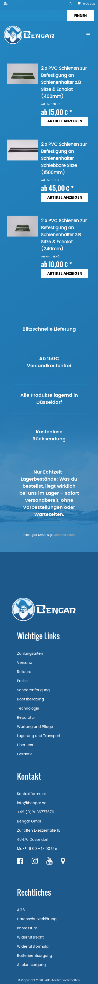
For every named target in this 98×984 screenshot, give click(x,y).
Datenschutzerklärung (36, 919)
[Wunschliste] (70, 4)
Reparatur (26, 718)
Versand (24, 663)
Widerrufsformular (33, 946)
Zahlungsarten (30, 654)
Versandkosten (64, 535)
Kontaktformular (31, 794)
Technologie (28, 708)
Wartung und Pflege (35, 727)
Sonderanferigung (33, 690)
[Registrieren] (6, 4)
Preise (22, 681)
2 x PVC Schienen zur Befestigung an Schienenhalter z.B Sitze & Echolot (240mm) (64, 235)
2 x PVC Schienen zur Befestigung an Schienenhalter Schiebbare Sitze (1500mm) (64, 158)
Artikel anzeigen (64, 121)
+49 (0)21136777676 (35, 812)
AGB (21, 910)
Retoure (24, 672)
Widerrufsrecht (30, 937)
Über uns (25, 745)
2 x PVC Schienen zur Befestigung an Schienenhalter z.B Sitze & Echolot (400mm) (64, 82)
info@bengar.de (32, 803)
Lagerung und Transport (38, 736)
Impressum (27, 928)
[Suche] (80, 15)
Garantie (25, 754)
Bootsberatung (30, 699)
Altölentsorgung (31, 965)
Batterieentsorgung (34, 956)
